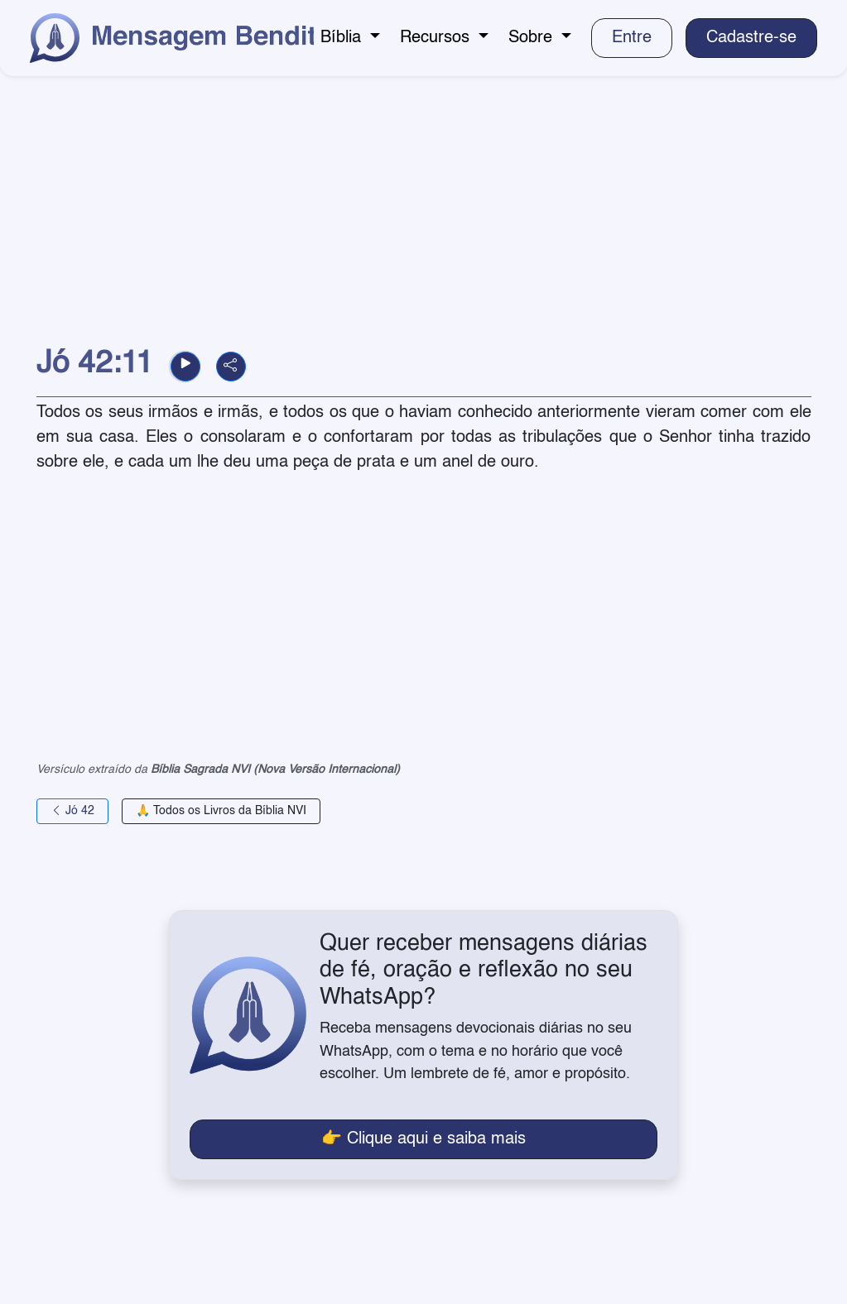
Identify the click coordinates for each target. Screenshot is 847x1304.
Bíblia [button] (343, 38)
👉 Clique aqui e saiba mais (423, 1139)
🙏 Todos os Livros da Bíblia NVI (221, 811)
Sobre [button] (532, 38)
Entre (632, 38)
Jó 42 (72, 811)
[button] (185, 366)
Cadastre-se (751, 38)
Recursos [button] (437, 38)
